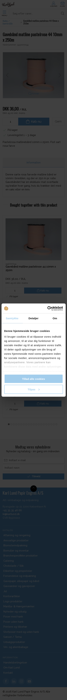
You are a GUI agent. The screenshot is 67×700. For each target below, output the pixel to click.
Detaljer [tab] (34, 318)
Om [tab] (55, 318)
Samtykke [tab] (12, 318)
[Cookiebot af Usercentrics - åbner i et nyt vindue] (48, 308)
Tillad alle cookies (33, 378)
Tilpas (34, 389)
